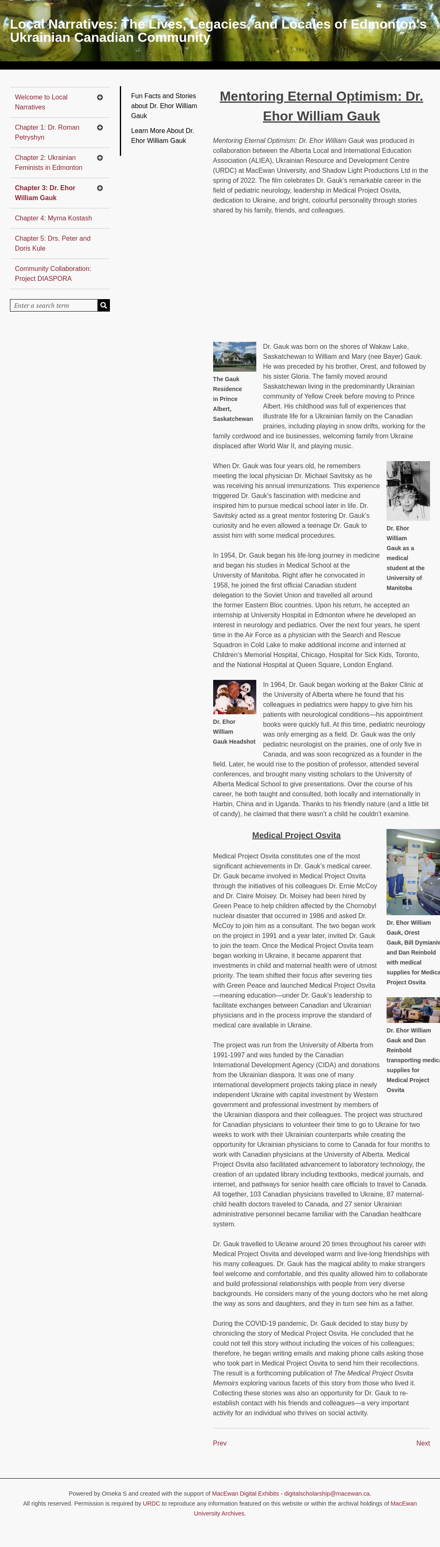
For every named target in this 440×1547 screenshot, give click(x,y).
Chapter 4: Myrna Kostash (53, 218)
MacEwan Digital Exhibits (245, 1493)
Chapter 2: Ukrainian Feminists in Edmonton (49, 162)
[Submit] (103, 305)
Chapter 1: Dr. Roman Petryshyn (47, 132)
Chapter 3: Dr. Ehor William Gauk (45, 192)
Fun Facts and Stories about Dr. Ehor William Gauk (164, 105)
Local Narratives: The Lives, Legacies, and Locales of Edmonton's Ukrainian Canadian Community (218, 31)
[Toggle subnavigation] (100, 97)
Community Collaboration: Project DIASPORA (53, 273)
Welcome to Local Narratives (41, 102)
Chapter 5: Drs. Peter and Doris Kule (52, 243)
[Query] (60, 305)
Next (423, 1443)
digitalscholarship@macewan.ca (327, 1493)
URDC (151, 1503)
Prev (220, 1443)
